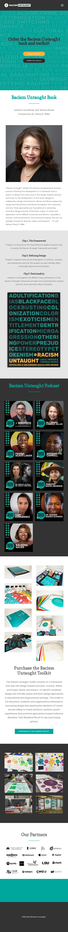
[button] (62, 5)
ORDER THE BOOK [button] (34, 65)
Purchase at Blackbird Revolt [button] (34, 731)
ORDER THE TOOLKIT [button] (34, 72)
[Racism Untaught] (17, 5)
